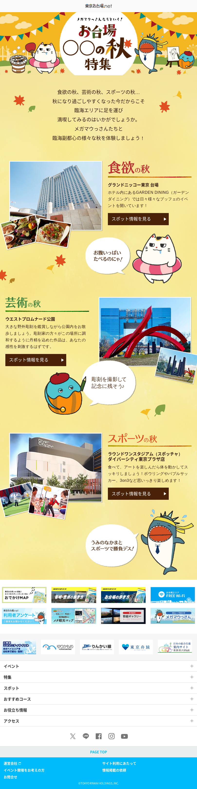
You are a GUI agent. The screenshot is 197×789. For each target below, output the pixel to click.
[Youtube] (124, 736)
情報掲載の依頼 (114, 770)
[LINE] (86, 736)
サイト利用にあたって (119, 763)
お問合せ (10, 776)
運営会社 (13, 763)
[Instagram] (111, 736)
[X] (73, 736)
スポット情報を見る (131, 218)
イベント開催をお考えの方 (24, 770)
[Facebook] (99, 736)
